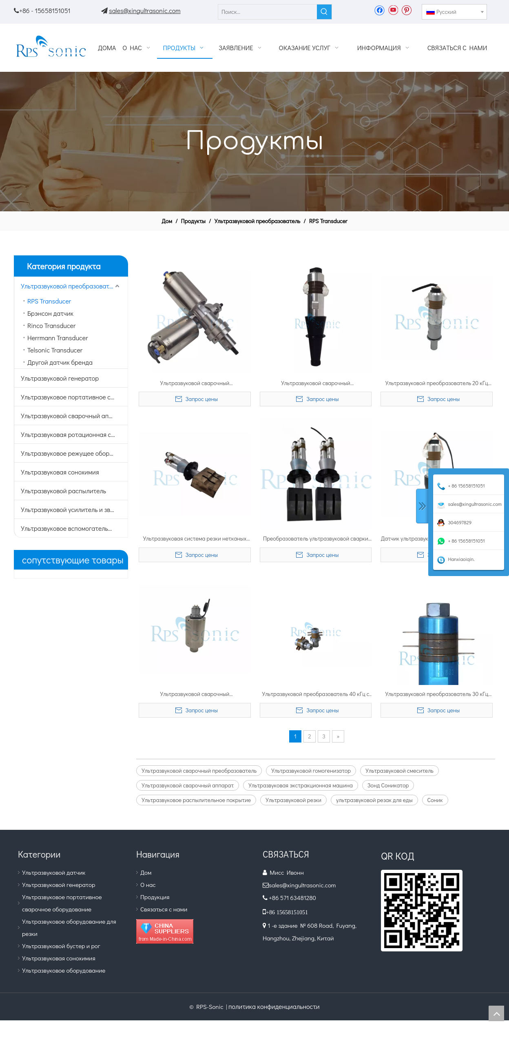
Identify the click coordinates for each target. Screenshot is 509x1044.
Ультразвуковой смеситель (399, 770)
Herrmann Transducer (57, 337)
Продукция (155, 897)
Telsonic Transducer (54, 350)
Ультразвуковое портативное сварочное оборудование (74, 396)
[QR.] (422, 910)
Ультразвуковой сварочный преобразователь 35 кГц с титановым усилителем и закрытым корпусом (194, 383)
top (496, 1013)
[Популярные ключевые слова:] (324, 11)
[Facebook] (379, 10)
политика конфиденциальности (274, 1006)
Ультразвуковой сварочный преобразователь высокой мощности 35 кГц (194, 694)
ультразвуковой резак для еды (374, 800)
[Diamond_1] (164, 931)
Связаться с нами (163, 909)
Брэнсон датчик (50, 313)
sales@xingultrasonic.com (144, 10)
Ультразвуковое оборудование (63, 970)
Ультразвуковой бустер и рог (61, 946)
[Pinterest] (406, 10)
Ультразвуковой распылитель (63, 490)
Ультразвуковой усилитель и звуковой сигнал (74, 509)
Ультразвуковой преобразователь (70, 286)
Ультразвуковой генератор (60, 378)
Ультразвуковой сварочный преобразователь (199, 770)
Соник (435, 800)
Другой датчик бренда (60, 362)
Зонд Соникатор (388, 785)
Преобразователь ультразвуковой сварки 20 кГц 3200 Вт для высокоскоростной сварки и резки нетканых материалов (315, 538)
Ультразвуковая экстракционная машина (300, 785)
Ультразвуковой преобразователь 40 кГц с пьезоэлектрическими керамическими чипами (315, 694)
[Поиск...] (267, 11)
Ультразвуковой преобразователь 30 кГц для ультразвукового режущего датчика (436, 694)
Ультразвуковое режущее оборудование (74, 453)
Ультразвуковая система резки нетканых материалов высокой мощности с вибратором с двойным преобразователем (194, 538)
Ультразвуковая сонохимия (60, 472)
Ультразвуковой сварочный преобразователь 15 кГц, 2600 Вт (316, 383)
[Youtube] (393, 10)
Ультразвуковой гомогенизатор (311, 770)
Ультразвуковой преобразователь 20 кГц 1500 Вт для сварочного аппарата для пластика (436, 383)
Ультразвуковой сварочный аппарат (73, 415)
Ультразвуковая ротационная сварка (74, 434)
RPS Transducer (49, 301)
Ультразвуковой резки (293, 800)
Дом (146, 872)
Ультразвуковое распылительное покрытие (196, 800)
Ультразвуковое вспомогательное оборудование (74, 528)
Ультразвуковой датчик (54, 872)
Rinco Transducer (51, 325)
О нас (148, 884)
